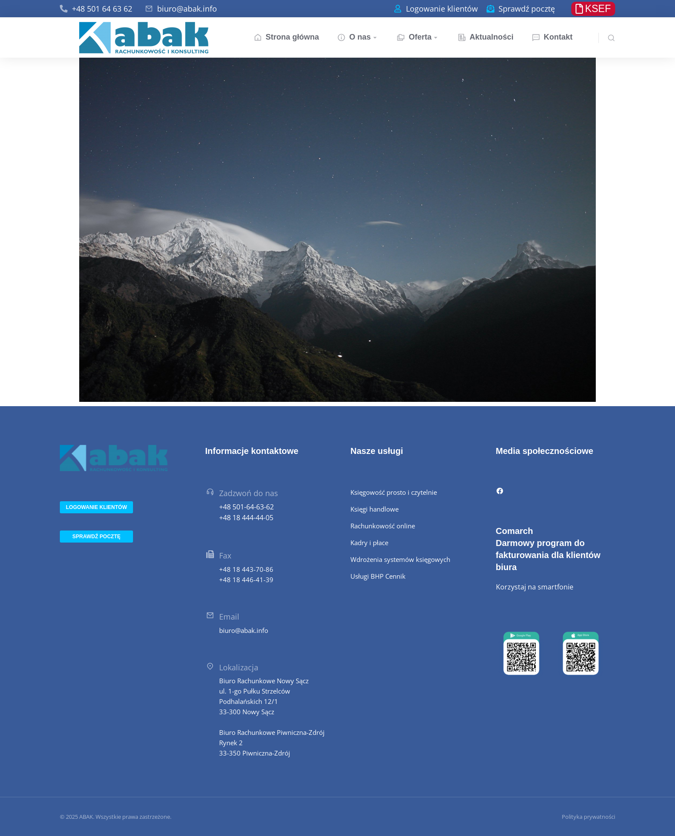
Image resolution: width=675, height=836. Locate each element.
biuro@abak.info (187, 8)
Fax (225, 555)
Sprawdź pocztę (527, 8)
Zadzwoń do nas (248, 493)
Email (229, 616)
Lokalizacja (238, 667)
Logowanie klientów (442, 8)
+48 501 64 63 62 (102, 8)
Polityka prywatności (588, 817)
